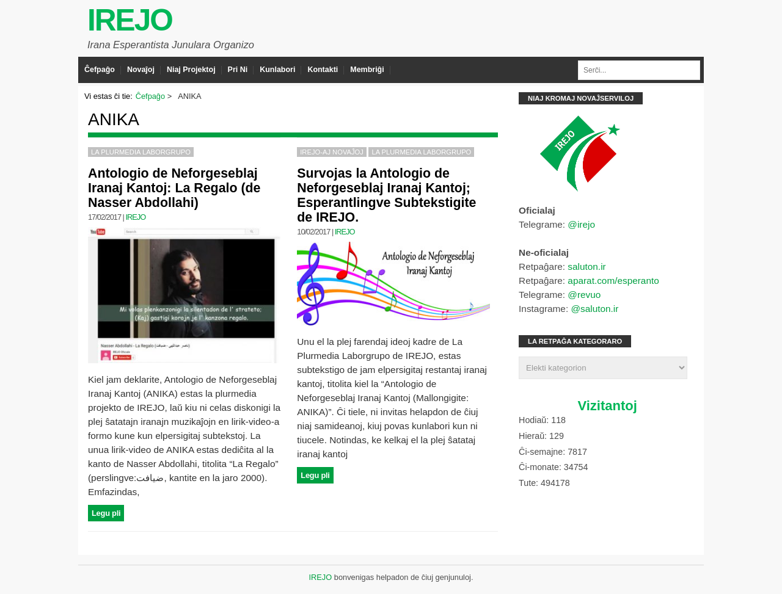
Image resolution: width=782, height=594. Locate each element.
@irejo (581, 224)
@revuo (584, 294)
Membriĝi (367, 69)
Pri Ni (238, 69)
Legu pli (106, 513)
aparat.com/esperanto (613, 280)
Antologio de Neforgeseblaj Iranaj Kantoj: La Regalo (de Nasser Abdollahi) (174, 188)
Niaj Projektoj (191, 69)
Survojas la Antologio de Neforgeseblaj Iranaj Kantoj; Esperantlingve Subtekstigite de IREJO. (386, 195)
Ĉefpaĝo (99, 69)
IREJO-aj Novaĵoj (332, 152)
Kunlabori (277, 69)
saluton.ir (586, 266)
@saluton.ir (594, 308)
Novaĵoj (141, 69)
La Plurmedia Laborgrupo (141, 152)
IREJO (129, 20)
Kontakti (322, 69)
